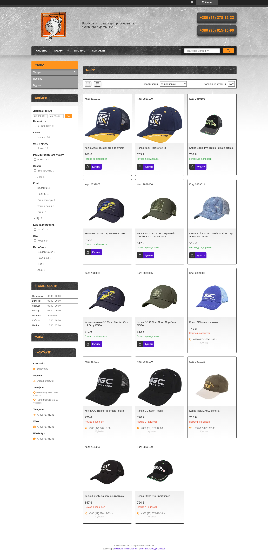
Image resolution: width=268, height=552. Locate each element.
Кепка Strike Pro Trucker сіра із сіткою (211, 147)
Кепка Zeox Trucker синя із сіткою (104, 147)
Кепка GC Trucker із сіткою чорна (104, 410)
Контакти (98, 50)
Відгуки (37, 85)
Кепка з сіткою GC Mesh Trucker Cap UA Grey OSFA (106, 324)
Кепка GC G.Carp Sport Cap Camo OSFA (157, 324)
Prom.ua (150, 545)
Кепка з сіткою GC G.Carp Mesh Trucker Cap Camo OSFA (156, 235)
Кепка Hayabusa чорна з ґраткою (104, 495)
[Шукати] (228, 50)
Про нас (79, 50)
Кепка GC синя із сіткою (203, 322)
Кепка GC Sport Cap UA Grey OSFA (105, 233)
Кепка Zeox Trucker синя (151, 147)
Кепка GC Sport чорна (150, 410)
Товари (58, 50)
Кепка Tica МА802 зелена (204, 410)
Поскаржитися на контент (126, 549)
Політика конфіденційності (152, 549)
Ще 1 (39, 218)
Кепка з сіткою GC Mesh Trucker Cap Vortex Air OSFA (210, 235)
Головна (41, 50)
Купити (96, 166)
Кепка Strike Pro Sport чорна (153, 495)
